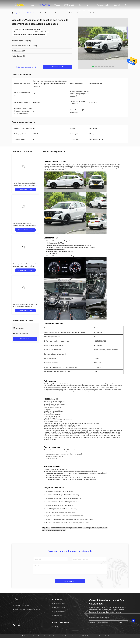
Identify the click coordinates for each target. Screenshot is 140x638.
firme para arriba (122, 623)
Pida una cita (57, 67)
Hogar (32, 5)
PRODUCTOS (44, 5)
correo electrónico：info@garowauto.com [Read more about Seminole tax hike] (26, 609)
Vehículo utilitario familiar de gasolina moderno (66, 528)
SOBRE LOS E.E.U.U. (69, 6)
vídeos (57, 5)
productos (22, 13)
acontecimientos (103, 5)
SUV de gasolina (32, 13)
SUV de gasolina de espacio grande (95, 528)
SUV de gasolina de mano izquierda (53, 530)
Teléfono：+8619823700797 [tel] (22, 605)
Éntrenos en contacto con (84, 6)
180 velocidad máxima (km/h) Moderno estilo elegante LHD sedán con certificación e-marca (25, 306)
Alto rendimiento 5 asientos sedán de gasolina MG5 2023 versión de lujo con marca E (25, 185)
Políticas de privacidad (29, 636)
